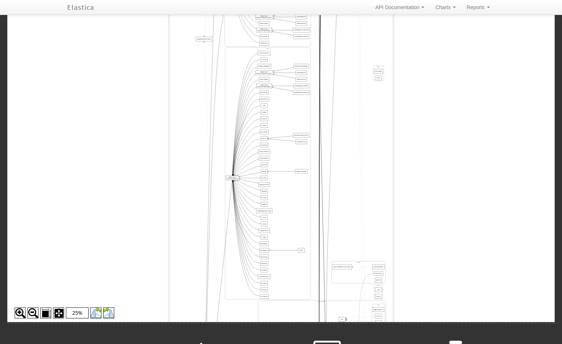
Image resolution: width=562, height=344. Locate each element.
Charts (445, 7)
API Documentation (400, 7)
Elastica (80, 7)
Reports (478, 7)
